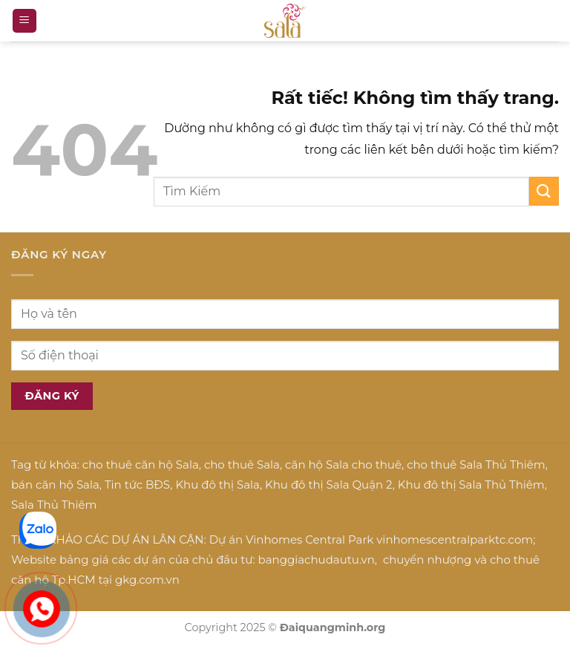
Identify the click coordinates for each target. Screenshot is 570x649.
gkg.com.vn (147, 580)
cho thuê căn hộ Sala (140, 464)
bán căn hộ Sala (55, 484)
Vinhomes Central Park (309, 539)
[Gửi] (544, 191)
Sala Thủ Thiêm (53, 505)
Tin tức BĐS (137, 484)
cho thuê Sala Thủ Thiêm (476, 464)
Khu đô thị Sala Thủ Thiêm (471, 484)
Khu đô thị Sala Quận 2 (329, 484)
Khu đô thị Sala (217, 484)
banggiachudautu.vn (316, 559)
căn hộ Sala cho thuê (343, 464)
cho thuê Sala (242, 464)
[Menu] (24, 21)
